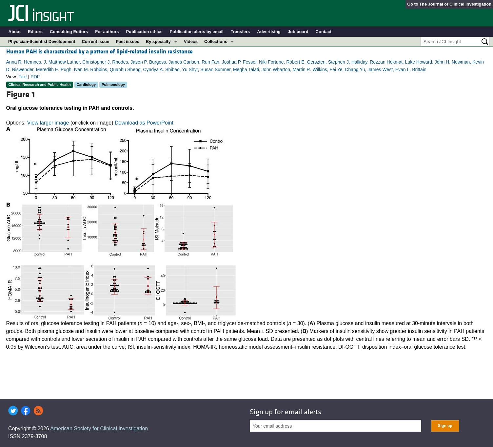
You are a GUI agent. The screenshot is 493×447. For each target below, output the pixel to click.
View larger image (48, 123)
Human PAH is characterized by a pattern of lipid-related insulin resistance (99, 51)
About (15, 31)
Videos (191, 41)
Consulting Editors (69, 31)
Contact (323, 31)
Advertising (269, 31)
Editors (35, 31)
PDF (35, 76)
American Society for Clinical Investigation (99, 428)
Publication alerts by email (197, 31)
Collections (215, 41)
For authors (107, 31)
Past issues (127, 41)
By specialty (158, 41)
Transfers (240, 31)
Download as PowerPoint (144, 123)
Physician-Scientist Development (41, 41)
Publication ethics (144, 31)
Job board (298, 31)
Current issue (95, 41)
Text (22, 76)
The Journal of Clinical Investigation (455, 4)
